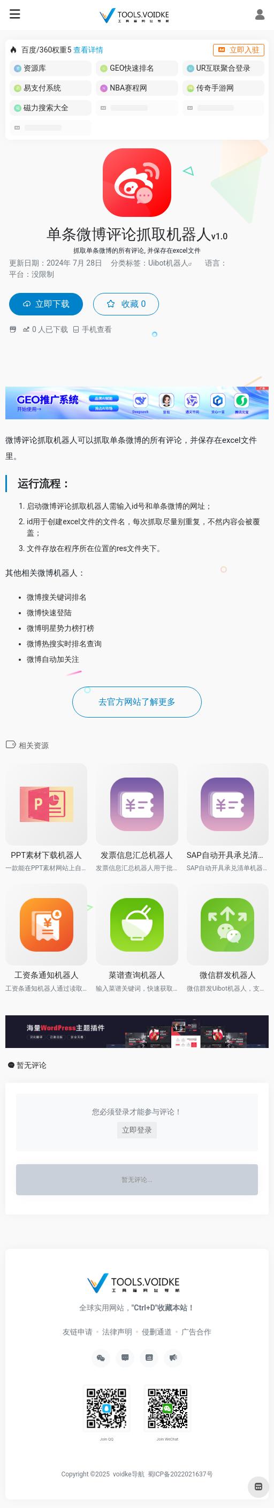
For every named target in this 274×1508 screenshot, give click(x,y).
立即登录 (137, 1130)
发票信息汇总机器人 (137, 855)
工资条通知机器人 (46, 975)
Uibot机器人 (168, 263)
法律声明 (117, 1332)
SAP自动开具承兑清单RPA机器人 (228, 855)
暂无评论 (32, 1065)
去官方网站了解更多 (137, 702)
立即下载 (46, 304)
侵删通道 (157, 1332)
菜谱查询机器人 (137, 975)
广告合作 (196, 1332)
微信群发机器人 (228, 975)
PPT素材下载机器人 (46, 855)
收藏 (126, 304)
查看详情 (88, 50)
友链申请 (78, 1332)
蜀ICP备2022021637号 (180, 1474)
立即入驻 (239, 50)
